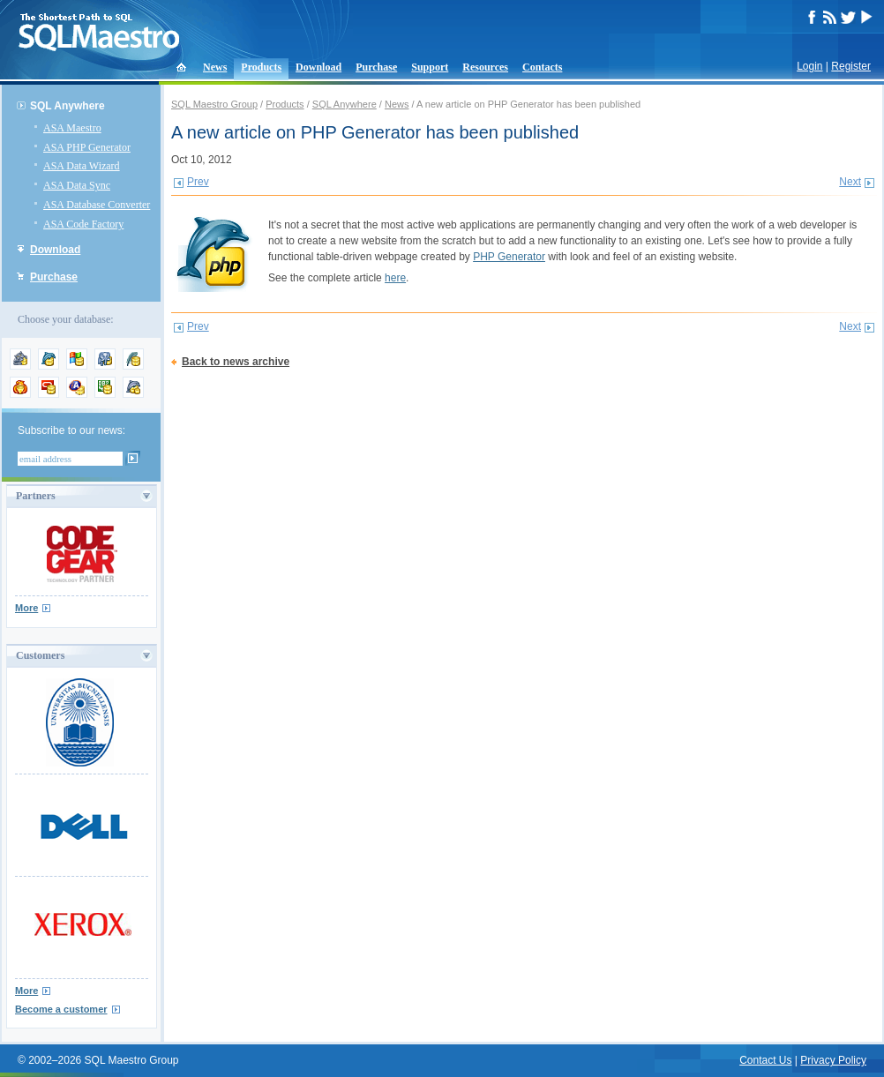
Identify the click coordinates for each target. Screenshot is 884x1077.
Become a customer (61, 1009)
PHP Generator (509, 257)
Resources (485, 67)
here (395, 278)
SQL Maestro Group (214, 104)
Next (850, 182)
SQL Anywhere (67, 106)
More (26, 607)
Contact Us (765, 1060)
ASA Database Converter (96, 204)
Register (851, 66)
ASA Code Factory (83, 224)
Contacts (542, 67)
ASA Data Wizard (81, 166)
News (215, 67)
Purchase (376, 67)
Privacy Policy (833, 1060)
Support (429, 67)
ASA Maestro (72, 128)
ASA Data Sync (76, 185)
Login (809, 66)
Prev (198, 182)
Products (261, 67)
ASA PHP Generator (87, 147)
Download (318, 67)
